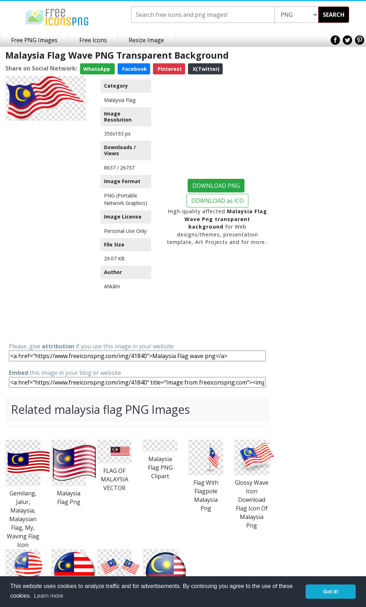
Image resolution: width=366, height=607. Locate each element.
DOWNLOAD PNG (216, 186)
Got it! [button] (330, 591)
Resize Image (146, 40)
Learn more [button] (48, 596)
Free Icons (93, 40)
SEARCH (334, 15)
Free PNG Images (34, 40)
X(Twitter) (205, 68)
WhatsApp (97, 68)
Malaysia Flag (119, 100)
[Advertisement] (45, 231)
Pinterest (169, 68)
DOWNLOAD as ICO (217, 201)
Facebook (134, 68)
